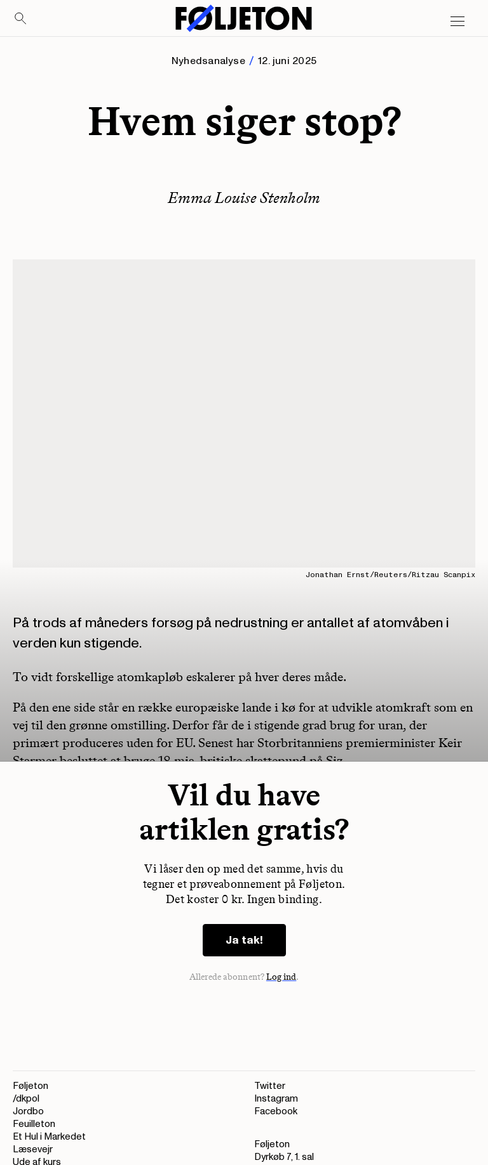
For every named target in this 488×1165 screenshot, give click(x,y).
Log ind (281, 977)
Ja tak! (244, 940)
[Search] (21, 19)
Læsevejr (33, 1149)
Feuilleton (34, 1124)
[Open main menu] (457, 22)
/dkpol (26, 1098)
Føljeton (30, 1086)
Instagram (276, 1098)
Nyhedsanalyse (208, 61)
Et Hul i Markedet (49, 1136)
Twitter (269, 1086)
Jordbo (28, 1111)
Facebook (275, 1111)
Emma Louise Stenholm (244, 197)
